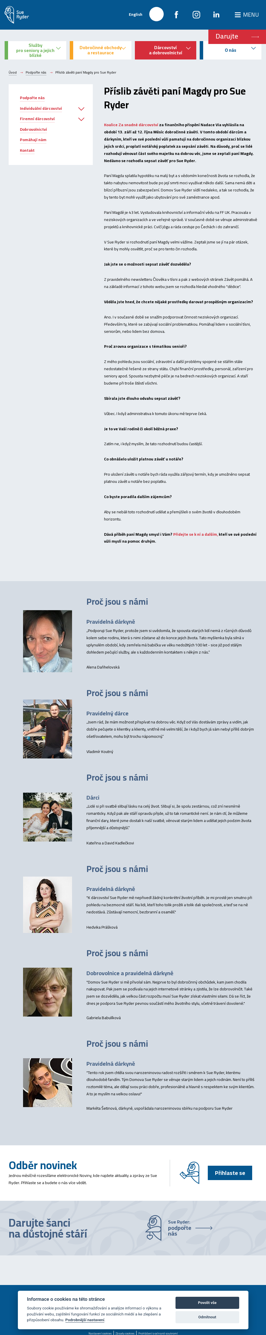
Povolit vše (207, 1303)
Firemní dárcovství (37, 118)
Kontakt (27, 150)
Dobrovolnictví (33, 129)
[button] (81, 109)
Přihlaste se (230, 1172)
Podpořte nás (36, 72)
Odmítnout (207, 1317)
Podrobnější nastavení (84, 1319)
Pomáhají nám (33, 139)
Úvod (13, 72)
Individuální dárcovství (41, 108)
